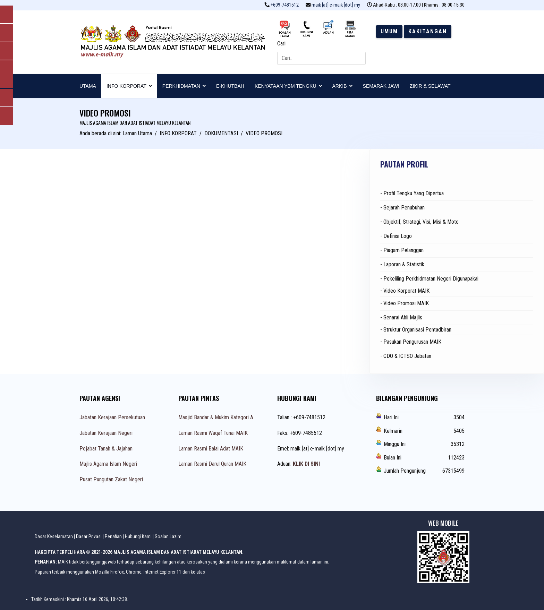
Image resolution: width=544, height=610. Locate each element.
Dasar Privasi (89, 536)
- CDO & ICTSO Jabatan (405, 356)
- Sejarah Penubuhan (402, 207)
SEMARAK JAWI (381, 86)
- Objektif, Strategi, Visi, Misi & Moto (419, 221)
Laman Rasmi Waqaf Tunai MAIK (213, 433)
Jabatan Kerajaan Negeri (106, 433)
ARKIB (339, 86)
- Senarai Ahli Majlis (401, 317)
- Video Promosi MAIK (404, 303)
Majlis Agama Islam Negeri (108, 464)
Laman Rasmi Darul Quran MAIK (212, 464)
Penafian (113, 536)
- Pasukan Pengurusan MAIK (410, 341)
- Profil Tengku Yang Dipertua (412, 193)
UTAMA (87, 86)
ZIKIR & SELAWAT (430, 86)
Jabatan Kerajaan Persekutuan (112, 417)
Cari (281, 43)
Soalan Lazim (168, 536)
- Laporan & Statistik (402, 264)
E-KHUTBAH (230, 86)
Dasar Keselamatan (54, 536)
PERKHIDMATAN (181, 86)
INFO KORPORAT (126, 86)
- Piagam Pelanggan (402, 250)
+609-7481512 (285, 5)
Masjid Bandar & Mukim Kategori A (215, 417)
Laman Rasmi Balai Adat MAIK (210, 448)
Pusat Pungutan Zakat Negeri (111, 479)
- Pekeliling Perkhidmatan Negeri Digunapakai (429, 278)
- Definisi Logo (396, 236)
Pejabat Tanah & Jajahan (106, 448)
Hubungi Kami (138, 536)
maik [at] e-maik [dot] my (336, 5)
